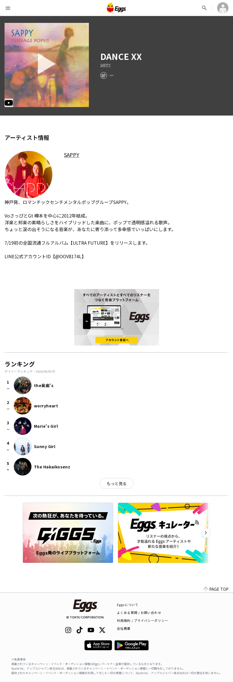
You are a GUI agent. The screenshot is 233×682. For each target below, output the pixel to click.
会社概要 (124, 628)
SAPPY (105, 65)
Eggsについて (127, 604)
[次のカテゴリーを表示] (206, 533)
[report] (111, 75)
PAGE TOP (216, 589)
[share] (103, 75)
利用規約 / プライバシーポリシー (142, 620)
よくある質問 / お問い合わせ (139, 612)
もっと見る (117, 483)
